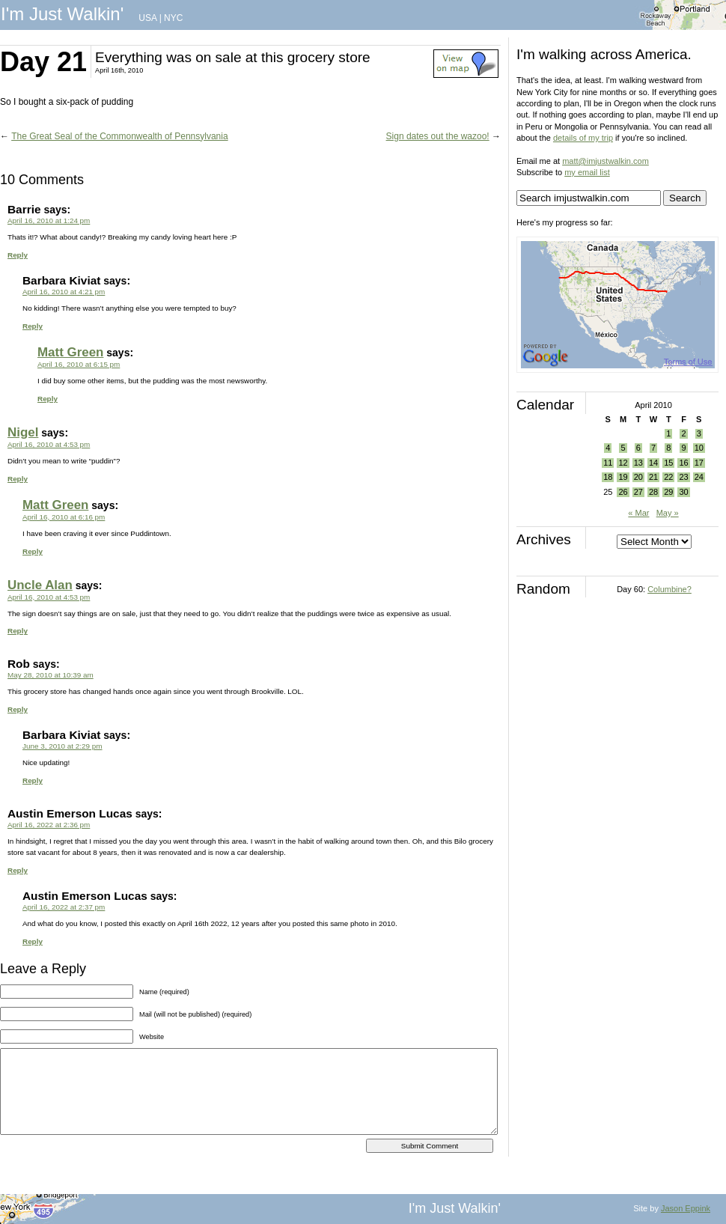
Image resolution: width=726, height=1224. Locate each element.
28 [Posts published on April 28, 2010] (653, 491)
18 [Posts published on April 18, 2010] (607, 476)
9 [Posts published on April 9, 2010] (683, 447)
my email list (587, 172)
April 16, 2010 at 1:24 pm (48, 220)
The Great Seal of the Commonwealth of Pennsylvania (119, 136)
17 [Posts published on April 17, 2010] (699, 462)
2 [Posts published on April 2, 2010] (683, 433)
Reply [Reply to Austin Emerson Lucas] (17, 870)
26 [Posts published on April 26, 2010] (622, 491)
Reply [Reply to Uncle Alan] (17, 631)
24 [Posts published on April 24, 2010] (699, 476)
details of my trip (583, 137)
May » (667, 512)
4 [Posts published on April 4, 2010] (607, 447)
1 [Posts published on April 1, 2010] (668, 433)
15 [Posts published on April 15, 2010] (668, 462)
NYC (173, 18)
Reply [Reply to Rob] (17, 709)
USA (147, 18)
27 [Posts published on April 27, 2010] (638, 491)
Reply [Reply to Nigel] (17, 479)
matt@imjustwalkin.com (605, 160)
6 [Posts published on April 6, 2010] (638, 447)
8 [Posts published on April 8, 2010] (668, 447)
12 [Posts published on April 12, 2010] (622, 462)
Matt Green (70, 352)
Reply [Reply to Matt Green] (47, 399)
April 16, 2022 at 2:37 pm (63, 907)
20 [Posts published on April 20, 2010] (638, 476)
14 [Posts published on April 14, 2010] (653, 462)
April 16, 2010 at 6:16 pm (63, 517)
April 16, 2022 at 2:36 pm (48, 824)
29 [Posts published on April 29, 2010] (668, 491)
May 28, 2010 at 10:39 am (50, 675)
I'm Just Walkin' (62, 14)
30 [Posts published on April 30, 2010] (683, 491)
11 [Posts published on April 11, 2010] (607, 462)
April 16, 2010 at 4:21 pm (63, 291)
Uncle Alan (40, 585)
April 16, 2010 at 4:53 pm (48, 444)
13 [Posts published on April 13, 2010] (638, 462)
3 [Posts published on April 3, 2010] (699, 433)
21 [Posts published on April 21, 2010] (653, 476)
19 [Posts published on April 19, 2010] (622, 476)
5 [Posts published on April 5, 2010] (622, 447)
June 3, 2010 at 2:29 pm (62, 746)
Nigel (22, 432)
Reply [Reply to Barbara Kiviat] (32, 326)
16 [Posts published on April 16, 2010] (683, 462)
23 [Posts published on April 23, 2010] (683, 476)
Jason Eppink (685, 1208)
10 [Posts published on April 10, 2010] (699, 447)
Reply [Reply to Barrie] (17, 255)
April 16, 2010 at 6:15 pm (78, 364)
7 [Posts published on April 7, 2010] (653, 447)
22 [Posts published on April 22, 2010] (668, 476)
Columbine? (669, 589)
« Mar (638, 512)
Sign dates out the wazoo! (437, 136)
